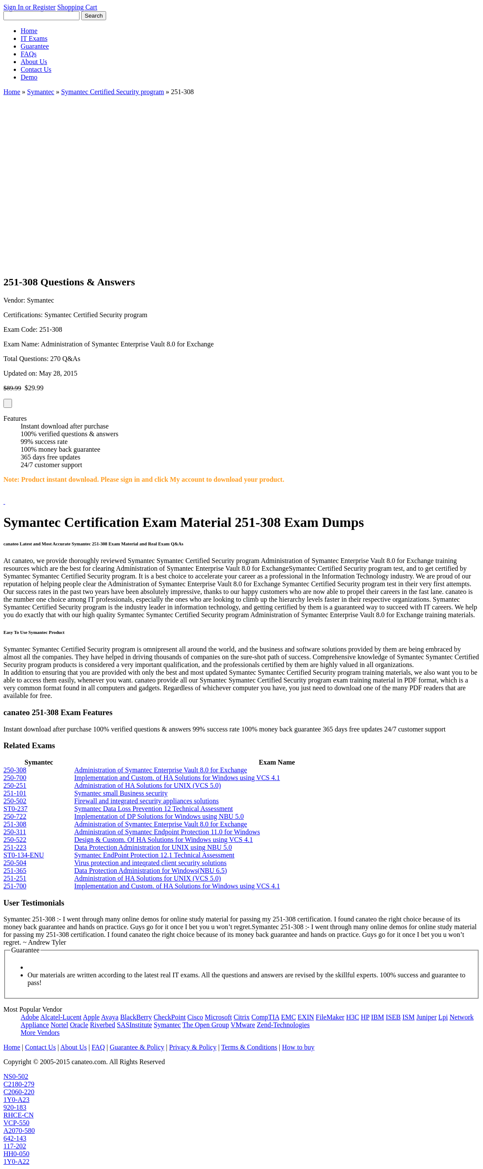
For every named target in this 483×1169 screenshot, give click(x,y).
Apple (91, 1017)
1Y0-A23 (16, 1099)
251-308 (14, 824)
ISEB (393, 1017)
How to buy (298, 1047)
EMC (288, 1017)
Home (29, 30)
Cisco (195, 1017)
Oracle (79, 1024)
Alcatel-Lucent (61, 1017)
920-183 (14, 1107)
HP (365, 1017)
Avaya (110, 1017)
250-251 (14, 785)
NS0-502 (15, 1076)
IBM (377, 1017)
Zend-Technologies (283, 1024)
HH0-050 (16, 1153)
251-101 (14, 793)
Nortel (59, 1024)
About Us (34, 61)
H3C (352, 1017)
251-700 (14, 886)
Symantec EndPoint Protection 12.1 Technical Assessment (154, 855)
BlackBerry (136, 1017)
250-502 (14, 801)
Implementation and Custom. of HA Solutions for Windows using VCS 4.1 (177, 777)
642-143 (14, 1138)
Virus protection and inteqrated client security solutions (150, 862)
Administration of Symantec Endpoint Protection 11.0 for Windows (167, 831)
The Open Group (206, 1024)
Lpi (443, 1017)
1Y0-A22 (16, 1161)
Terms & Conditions (249, 1047)
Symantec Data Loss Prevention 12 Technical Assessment (153, 808)
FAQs (29, 54)
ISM (408, 1017)
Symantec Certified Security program (112, 91)
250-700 (14, 777)
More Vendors (40, 1032)
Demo (29, 77)
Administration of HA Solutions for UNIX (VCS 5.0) (147, 785)
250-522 (14, 839)
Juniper (426, 1017)
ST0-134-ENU (23, 855)
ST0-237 (15, 808)
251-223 (14, 847)
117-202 (14, 1146)
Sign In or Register (29, 7)
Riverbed (102, 1024)
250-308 (14, 770)
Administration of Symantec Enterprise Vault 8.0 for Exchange (160, 770)
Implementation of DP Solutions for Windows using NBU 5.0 (159, 816)
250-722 (14, 816)
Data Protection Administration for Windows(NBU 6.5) (150, 870)
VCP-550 (16, 1122)
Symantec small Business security (121, 793)
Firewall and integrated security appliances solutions (146, 801)
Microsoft (218, 1017)
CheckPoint (169, 1017)
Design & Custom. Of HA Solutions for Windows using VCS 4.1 (163, 839)
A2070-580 (19, 1130)
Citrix (242, 1017)
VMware (243, 1024)
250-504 (14, 862)
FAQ (98, 1047)
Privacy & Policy (192, 1047)
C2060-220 (18, 1092)
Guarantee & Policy (137, 1047)
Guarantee (35, 46)
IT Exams (34, 38)
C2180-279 (18, 1084)
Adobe (30, 1017)
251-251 (14, 878)
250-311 (14, 831)
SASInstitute (134, 1024)
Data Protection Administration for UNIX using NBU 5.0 (153, 847)
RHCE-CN (18, 1115)
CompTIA (265, 1017)
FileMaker (330, 1017)
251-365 (14, 870)
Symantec (40, 91)
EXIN (306, 1017)
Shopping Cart (77, 7)
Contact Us (36, 69)
